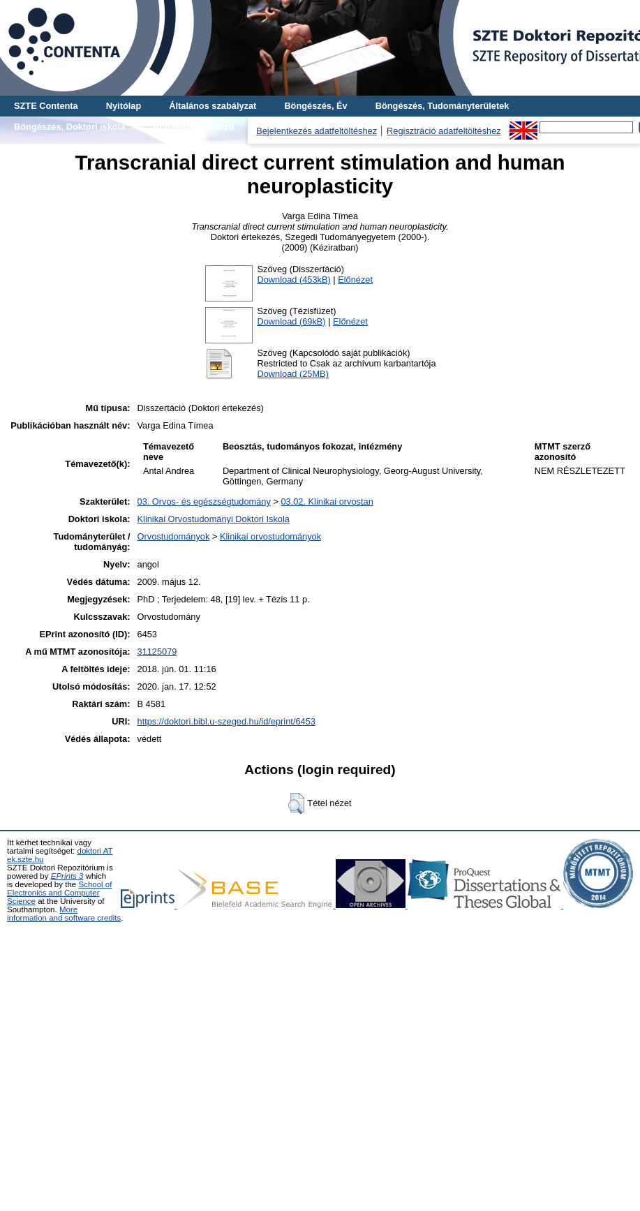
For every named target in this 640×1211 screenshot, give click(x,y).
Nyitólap (123, 106)
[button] (296, 803)
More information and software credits (64, 913)
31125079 (157, 651)
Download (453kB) (293, 279)
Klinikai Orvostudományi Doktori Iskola (213, 519)
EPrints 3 (67, 876)
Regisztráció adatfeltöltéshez (444, 131)
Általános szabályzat (212, 106)
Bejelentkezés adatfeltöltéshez (316, 131)
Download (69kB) (291, 321)
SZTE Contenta (46, 106)
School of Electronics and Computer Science (59, 892)
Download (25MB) (292, 374)
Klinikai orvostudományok (270, 536)
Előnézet (355, 279)
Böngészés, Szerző (193, 126)
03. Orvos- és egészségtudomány (204, 501)
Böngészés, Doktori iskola (69, 126)
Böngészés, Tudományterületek (442, 106)
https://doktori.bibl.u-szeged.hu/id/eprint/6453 (226, 721)
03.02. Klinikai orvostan (327, 501)
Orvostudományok (173, 536)
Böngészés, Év (315, 106)
